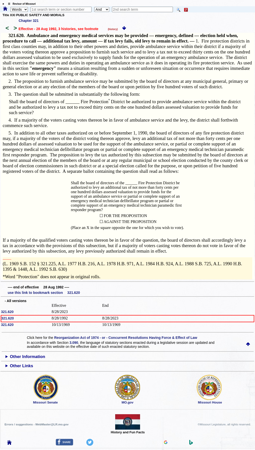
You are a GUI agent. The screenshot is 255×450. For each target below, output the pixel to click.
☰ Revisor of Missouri (20, 3)
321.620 (7, 312)
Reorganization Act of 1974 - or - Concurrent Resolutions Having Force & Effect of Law (125, 338)
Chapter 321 (29, 21)
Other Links (21, 365)
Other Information (27, 356)
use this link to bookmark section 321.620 (44, 293)
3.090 (73, 343)
